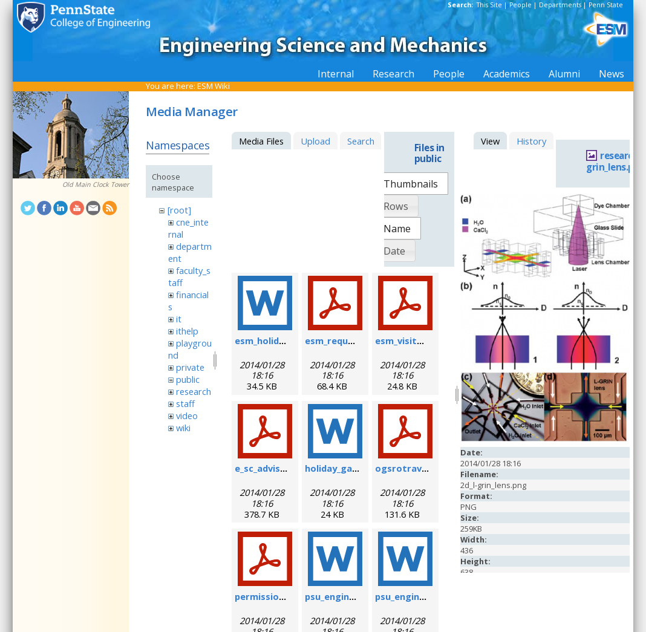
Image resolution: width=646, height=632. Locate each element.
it (178, 319)
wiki (183, 428)
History (531, 141)
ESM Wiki (213, 85)
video (187, 415)
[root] (179, 210)
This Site (489, 5)
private (190, 367)
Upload (315, 141)
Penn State (606, 5)
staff (185, 403)
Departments (560, 5)
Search (360, 141)
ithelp (187, 331)
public (188, 379)
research (193, 391)
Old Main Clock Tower (95, 184)
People (520, 5)
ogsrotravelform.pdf (422, 468)
